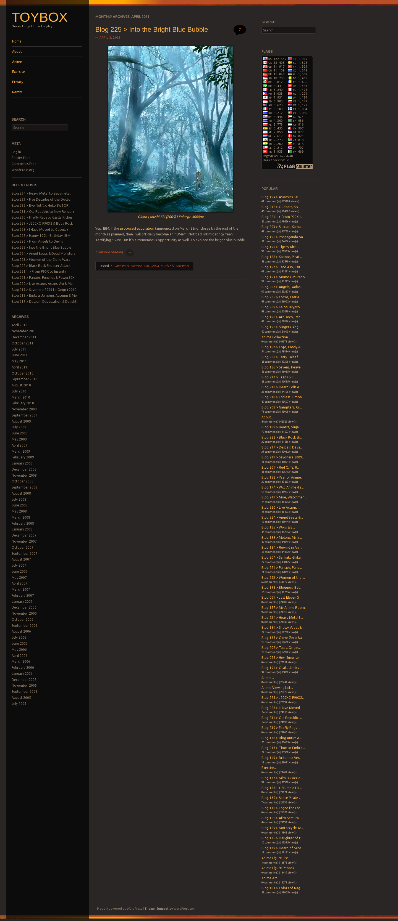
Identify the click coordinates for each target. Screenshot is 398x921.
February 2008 (23, 523)
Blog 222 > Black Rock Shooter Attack (41, 265)
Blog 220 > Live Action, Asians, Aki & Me (42, 283)
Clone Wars (121, 265)
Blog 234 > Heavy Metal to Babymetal (41, 193)
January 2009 (22, 463)
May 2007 (19, 577)
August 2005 (21, 697)
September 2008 (24, 487)
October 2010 (22, 373)
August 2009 (21, 421)
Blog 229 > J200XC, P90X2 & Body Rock (42, 223)
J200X (155, 265)
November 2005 (24, 685)
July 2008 (19, 499)
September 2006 (24, 625)
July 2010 (19, 391)
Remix (17, 92)
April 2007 (19, 583)
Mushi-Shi (167, 265)
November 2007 (24, 541)
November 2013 (24, 331)
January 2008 (22, 529)
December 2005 (24, 679)
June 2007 (20, 571)
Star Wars (182, 265)
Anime (17, 61)
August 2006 (21, 631)
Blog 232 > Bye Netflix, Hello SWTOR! (40, 205)
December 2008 (24, 469)
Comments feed (24, 164)
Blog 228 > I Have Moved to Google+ (40, 229)
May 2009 (19, 439)
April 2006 (19, 655)
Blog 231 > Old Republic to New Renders (43, 211)
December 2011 (24, 337)
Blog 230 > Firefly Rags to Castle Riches (42, 217)
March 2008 (21, 517)
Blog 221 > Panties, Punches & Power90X (43, 277)
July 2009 (19, 427)
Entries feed (21, 158)
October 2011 (22, 343)
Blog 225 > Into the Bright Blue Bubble (41, 247)
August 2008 (21, 493)
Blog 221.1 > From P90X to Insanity (39, 271)
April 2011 (19, 367)
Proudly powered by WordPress (119, 908)
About (17, 51)
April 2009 (19, 445)
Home (17, 41)
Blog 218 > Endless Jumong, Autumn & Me (44, 295)
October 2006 (22, 619)
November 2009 (24, 409)
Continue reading (114, 252)
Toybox (40, 17)
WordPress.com (184, 908)
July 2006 (19, 637)
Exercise (18, 71)
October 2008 (22, 481)
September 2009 (24, 415)
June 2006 (20, 643)
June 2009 (20, 433)
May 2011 (19, 361)
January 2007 (22, 601)
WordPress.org (23, 170)
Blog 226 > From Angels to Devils (37, 241)
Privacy (17, 82)
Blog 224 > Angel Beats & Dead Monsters (43, 253)
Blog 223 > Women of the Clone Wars (41, 259)
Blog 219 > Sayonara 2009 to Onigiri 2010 (44, 289)
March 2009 (21, 451)
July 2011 (19, 349)
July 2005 (19, 703)
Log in (16, 152)
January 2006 (22, 673)
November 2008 (24, 475)
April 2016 (19, 325)
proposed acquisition (137, 228)
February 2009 (23, 457)
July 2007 (19, 565)
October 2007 (22, 547)
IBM (146, 265)
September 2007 (24, 553)
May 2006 (19, 649)
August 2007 (21, 559)
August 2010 (21, 385)
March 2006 (21, 661)
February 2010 (23, 403)
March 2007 (21, 589)
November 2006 (24, 613)
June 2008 (20, 505)
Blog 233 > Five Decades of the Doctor (42, 199)
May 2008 (19, 511)
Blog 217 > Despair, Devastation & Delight (44, 301)
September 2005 (24, 691)
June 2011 (20, 355)
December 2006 (24, 607)
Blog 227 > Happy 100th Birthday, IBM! (41, 235)
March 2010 (21, 397)
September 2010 (24, 379)
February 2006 (23, 667)
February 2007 (23, 595)
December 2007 (24, 535)
